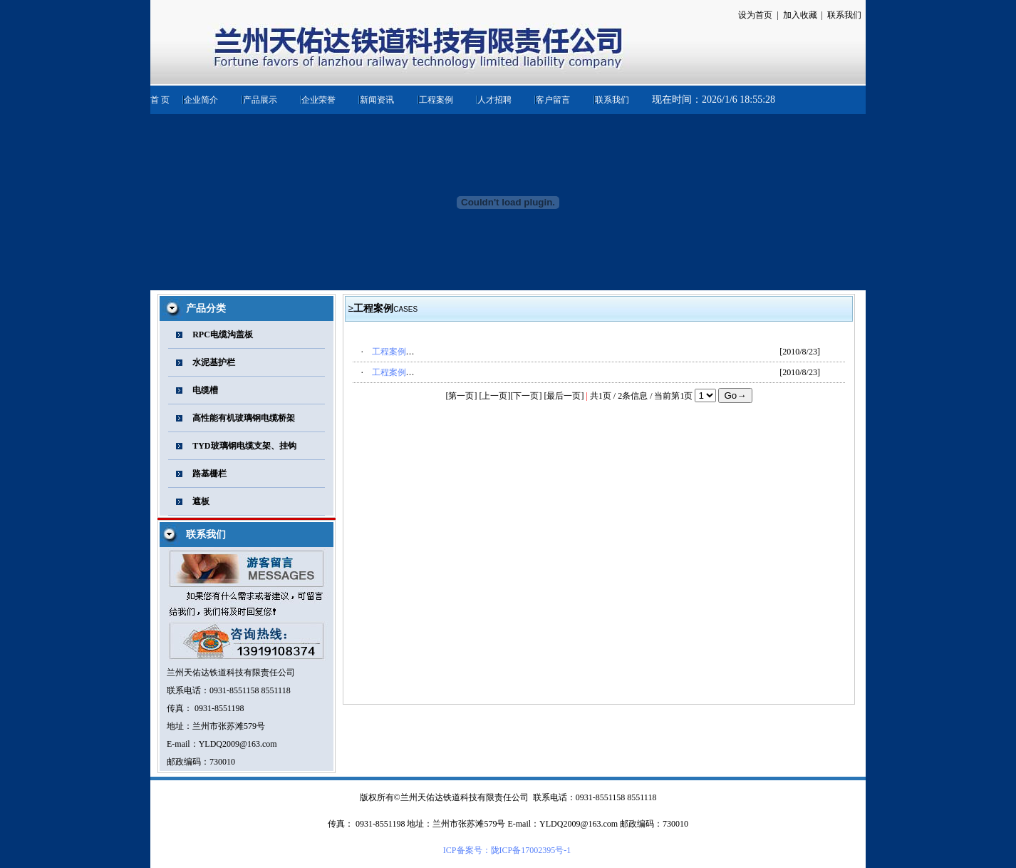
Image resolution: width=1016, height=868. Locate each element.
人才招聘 (494, 100)
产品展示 (260, 100)
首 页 (160, 100)
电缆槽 (205, 390)
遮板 (200, 501)
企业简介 (201, 100)
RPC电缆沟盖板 (222, 334)
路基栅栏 (209, 474)
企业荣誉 (318, 100)
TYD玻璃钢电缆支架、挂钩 (244, 446)
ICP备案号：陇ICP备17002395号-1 (507, 850)
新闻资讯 (377, 100)
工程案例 (436, 100)
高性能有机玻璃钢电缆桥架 (243, 418)
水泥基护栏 (213, 362)
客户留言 (553, 100)
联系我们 (612, 100)
